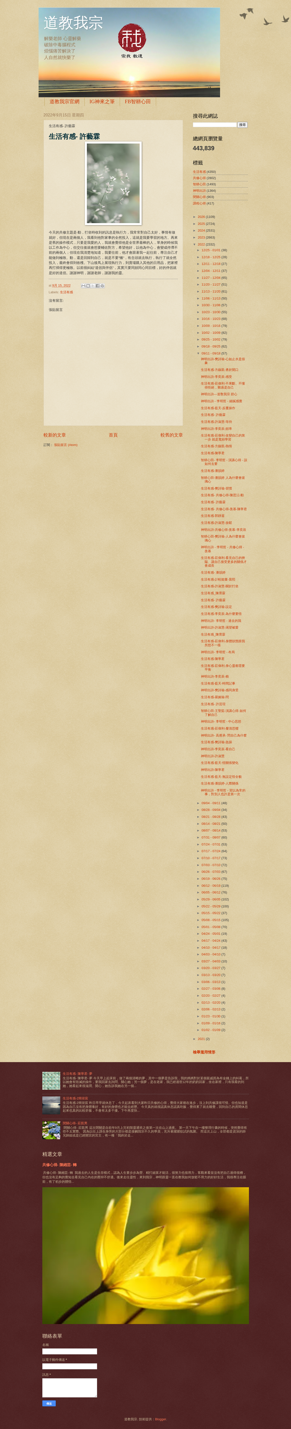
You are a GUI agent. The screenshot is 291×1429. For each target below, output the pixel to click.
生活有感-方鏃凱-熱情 (216, 446)
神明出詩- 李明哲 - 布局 (218, 652)
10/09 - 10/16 (211, 326)
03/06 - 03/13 (211, 982)
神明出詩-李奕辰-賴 (215, 676)
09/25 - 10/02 (211, 339)
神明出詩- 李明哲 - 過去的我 (221, 621)
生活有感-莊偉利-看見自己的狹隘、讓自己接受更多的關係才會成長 (224, 561)
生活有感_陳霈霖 (213, 593)
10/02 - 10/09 (211, 333)
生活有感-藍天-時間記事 (218, 683)
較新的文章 (55, 435)
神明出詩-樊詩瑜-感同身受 (220, 690)
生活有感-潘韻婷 (213, 471)
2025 (202, 224)
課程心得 (199, 203)
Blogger (160, 1419)
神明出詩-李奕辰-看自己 (218, 749)
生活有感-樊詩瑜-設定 (216, 607)
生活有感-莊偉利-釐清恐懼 (220, 728)
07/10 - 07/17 (211, 858)
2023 (202, 237)
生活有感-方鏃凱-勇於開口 (220, 370)
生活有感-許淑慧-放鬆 (216, 523)
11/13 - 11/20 (211, 291)
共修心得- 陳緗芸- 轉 (59, 1165)
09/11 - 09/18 (211, 353)
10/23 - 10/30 (211, 312)
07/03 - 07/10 (211, 865)
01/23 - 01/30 (211, 1016)
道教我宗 (73, 23)
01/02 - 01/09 (211, 1030)
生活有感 (66, 292)
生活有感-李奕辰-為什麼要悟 (221, 614)
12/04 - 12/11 (211, 271)
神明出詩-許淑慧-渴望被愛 (220, 627)
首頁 (113, 435)
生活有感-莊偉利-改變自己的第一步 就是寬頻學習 (223, 437)
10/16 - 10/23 (211, 319)
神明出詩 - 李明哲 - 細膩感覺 (221, 401)
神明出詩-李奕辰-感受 (216, 377)
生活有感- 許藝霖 (213, 415)
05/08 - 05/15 (211, 920)
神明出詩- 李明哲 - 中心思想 (221, 721)
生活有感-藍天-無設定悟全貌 (221, 777)
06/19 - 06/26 (211, 879)
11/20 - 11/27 (211, 284)
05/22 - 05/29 (211, 906)
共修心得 (199, 178)
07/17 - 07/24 (211, 851)
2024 (202, 230)
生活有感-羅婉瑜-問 (215, 697)
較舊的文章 (172, 435)
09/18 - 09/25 (211, 346)
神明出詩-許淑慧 (213, 756)
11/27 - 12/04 (211, 278)
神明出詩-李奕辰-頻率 (216, 429)
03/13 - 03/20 (211, 975)
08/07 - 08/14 (211, 830)
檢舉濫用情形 (204, 1052)
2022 (202, 244)
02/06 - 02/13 (211, 1009)
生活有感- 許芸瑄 (213, 704)
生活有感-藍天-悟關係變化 (220, 763)
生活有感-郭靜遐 (213, 516)
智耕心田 (199, 184)
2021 (202, 1039)
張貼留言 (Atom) (65, 445)
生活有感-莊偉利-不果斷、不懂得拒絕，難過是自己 (223, 385)
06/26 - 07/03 (211, 872)
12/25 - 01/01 (211, 250)
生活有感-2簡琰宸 (75, 1098)
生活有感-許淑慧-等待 (216, 422)
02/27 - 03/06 (211, 988)
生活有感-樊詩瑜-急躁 (216, 742)
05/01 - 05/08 (211, 927)
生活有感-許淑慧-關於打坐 (220, 586)
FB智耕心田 (138, 101)
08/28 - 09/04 (211, 810)
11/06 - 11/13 (211, 298)
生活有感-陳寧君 (213, 453)
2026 (202, 217)
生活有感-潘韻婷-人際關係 (220, 783)
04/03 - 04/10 (211, 954)
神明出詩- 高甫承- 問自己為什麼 (224, 735)
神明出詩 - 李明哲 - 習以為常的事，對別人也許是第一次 (223, 792)
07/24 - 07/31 (211, 844)
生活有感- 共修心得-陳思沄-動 (222, 495)
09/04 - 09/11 (211, 803)
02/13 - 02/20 (211, 1002)
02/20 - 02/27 (211, 995)
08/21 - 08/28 (211, 817)
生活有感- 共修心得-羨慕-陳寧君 (224, 509)
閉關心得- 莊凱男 (75, 1123)
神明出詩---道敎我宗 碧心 (219, 394)
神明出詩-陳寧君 (213, 770)
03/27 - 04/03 (211, 961)
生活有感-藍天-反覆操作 (218, 408)
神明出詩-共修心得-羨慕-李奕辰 (223, 530)
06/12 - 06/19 (211, 885)
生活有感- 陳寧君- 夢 (78, 1074)
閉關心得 (199, 197)
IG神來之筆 (102, 101)
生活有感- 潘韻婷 (213, 572)
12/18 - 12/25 (211, 257)
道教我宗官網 (64, 101)
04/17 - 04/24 (211, 940)
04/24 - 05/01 (211, 934)
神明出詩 (199, 191)
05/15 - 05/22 (211, 913)
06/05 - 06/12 (211, 892)
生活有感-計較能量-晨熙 (218, 579)
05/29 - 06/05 (211, 899)
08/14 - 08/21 (211, 824)
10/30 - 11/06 (211, 305)
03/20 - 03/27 (211, 968)
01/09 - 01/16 (211, 1023)
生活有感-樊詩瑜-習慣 (216, 488)
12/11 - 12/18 (211, 264)
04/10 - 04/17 (211, 947)
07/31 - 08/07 (211, 837)
